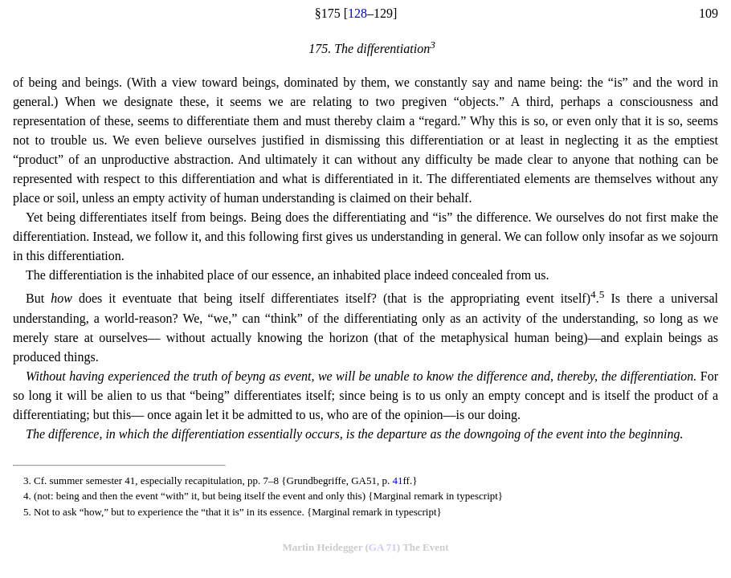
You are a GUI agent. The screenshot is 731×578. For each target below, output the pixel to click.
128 (357, 13)
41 (397, 480)
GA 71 (383, 547)
